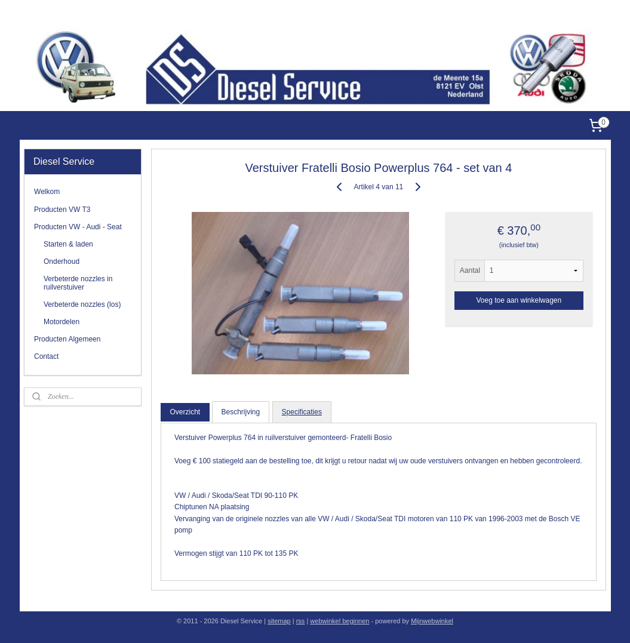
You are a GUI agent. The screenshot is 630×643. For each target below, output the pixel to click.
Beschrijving (240, 412)
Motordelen (61, 322)
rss (300, 620)
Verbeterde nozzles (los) (82, 304)
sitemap (279, 620)
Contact (46, 356)
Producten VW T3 (62, 209)
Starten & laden (68, 244)
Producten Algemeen (67, 339)
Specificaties (301, 412)
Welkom (47, 191)
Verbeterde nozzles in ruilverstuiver (78, 283)
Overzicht (185, 412)
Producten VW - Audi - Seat (78, 227)
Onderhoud (61, 261)
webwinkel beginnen (339, 620)
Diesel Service (588, 14)
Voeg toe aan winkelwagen (518, 300)
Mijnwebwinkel (432, 620)
